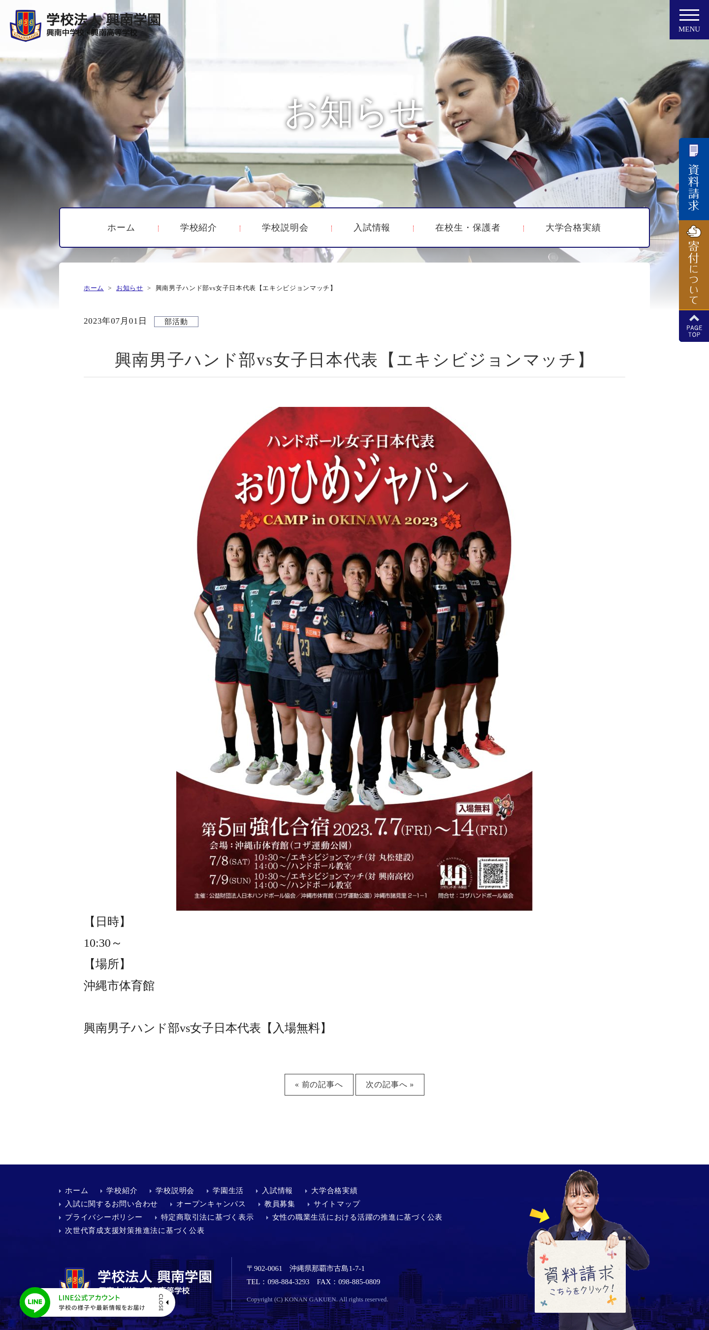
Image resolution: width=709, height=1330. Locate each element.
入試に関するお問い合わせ (111, 1204)
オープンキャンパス (211, 1204)
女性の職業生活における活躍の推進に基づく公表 (357, 1217)
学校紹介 (199, 228)
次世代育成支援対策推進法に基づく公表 (135, 1230)
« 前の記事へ (319, 1084)
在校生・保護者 (467, 228)
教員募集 (279, 1204)
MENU (689, 23)
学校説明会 (285, 228)
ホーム (121, 228)
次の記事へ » (390, 1084)
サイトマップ (337, 1204)
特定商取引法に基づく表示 (207, 1217)
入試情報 (372, 228)
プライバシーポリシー (104, 1217)
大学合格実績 (573, 228)
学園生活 (228, 1191)
